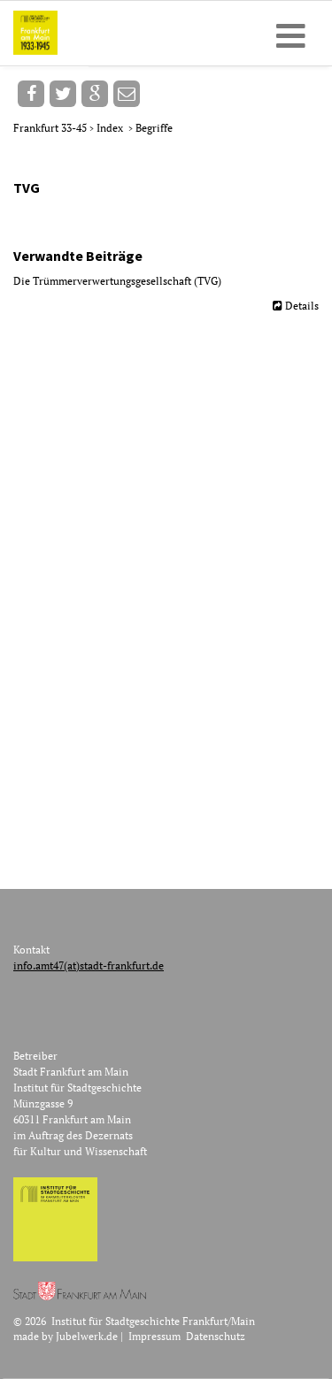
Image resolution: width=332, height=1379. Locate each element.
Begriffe (154, 127)
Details (302, 305)
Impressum (154, 1336)
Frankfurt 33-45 (51, 127)
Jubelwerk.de (87, 1336)
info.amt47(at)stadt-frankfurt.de (88, 965)
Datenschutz (215, 1336)
